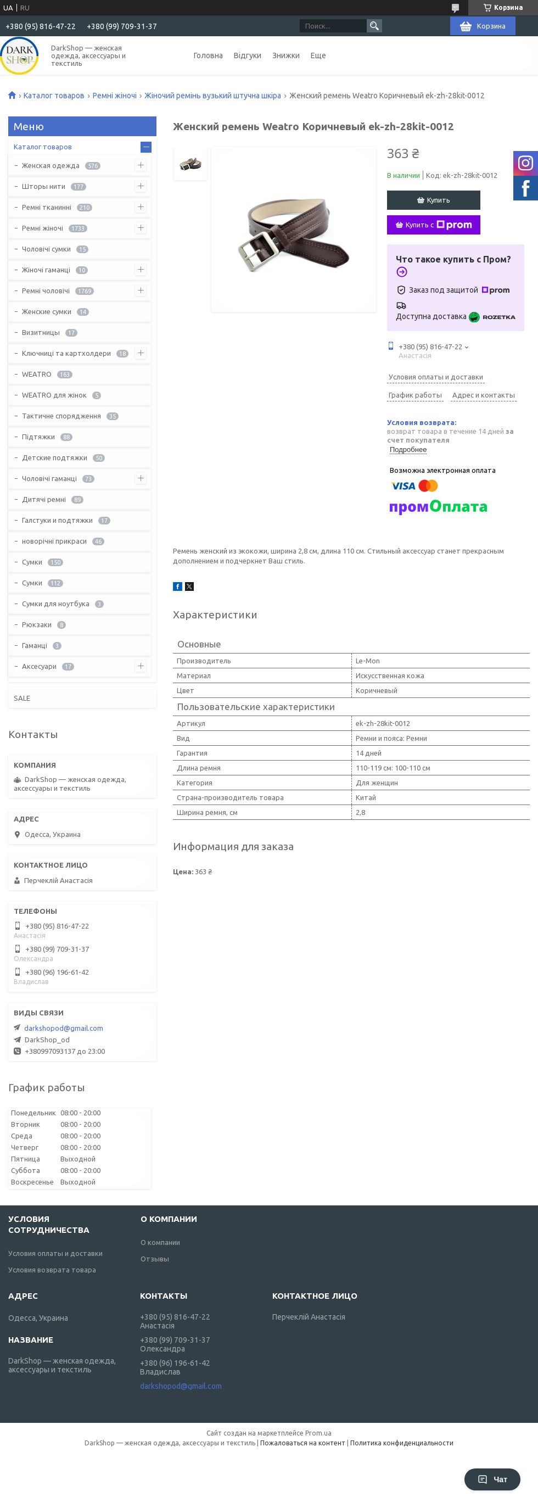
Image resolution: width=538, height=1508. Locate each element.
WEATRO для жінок (54, 395)
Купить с (439, 225)
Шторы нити (43, 186)
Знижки (286, 55)
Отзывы (155, 1259)
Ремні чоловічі (46, 290)
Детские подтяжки (54, 457)
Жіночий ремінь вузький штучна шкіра (212, 95)
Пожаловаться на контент (302, 1442)
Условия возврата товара (52, 1270)
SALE (22, 698)
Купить (438, 200)
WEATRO (37, 374)
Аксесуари (39, 666)
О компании (160, 1242)
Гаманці (34, 645)
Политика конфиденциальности (401, 1442)
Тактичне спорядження (61, 416)
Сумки (32, 562)
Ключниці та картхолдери (66, 353)
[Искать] (374, 25)
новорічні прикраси (54, 541)
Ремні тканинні (46, 207)
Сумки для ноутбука (55, 603)
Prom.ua (318, 1433)
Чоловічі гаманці (49, 478)
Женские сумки (46, 311)
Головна (208, 55)
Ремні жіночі (115, 95)
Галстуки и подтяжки (57, 520)
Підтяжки (38, 436)
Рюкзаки (37, 624)
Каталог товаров (54, 95)
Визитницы (41, 332)
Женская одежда (51, 165)
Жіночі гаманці (46, 269)
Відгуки (247, 55)
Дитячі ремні (44, 499)
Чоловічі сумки (46, 249)
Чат (492, 1479)
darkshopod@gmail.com (63, 1028)
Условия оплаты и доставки (55, 1253)
